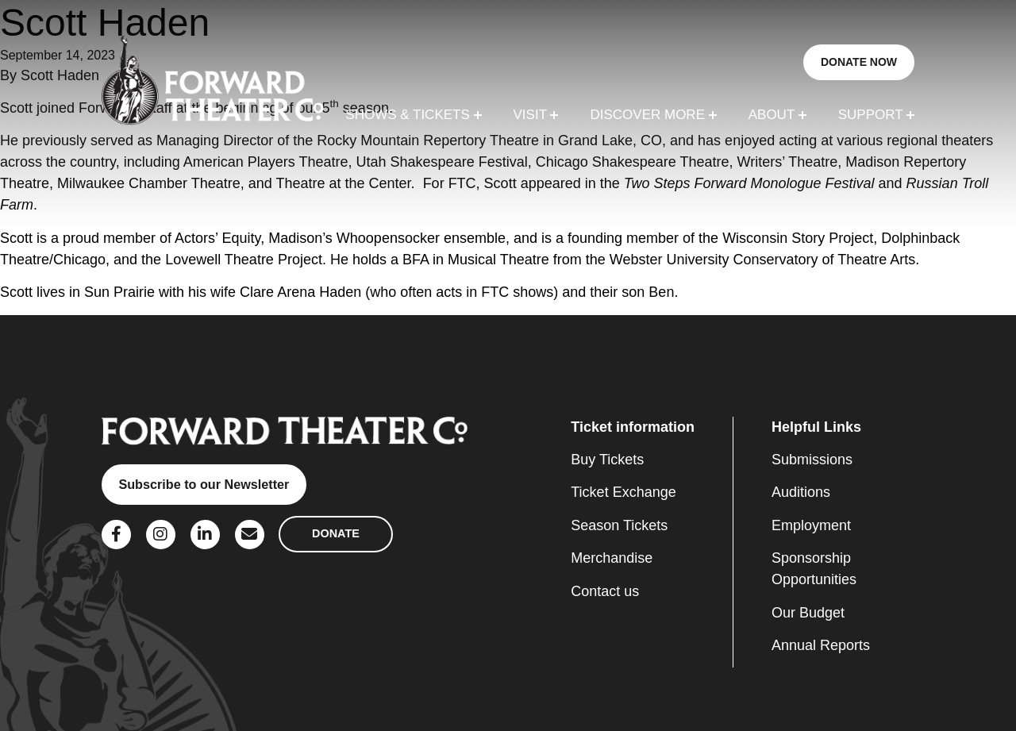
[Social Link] (116, 534)
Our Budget (808, 613)
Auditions (801, 492)
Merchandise (611, 558)
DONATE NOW (859, 62)
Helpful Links (816, 427)
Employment (811, 525)
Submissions (812, 459)
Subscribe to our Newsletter (203, 484)
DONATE (336, 533)
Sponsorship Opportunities (814, 568)
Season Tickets (619, 525)
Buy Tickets (607, 459)
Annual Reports (821, 645)
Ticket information (633, 427)
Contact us (605, 591)
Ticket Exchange (623, 492)
